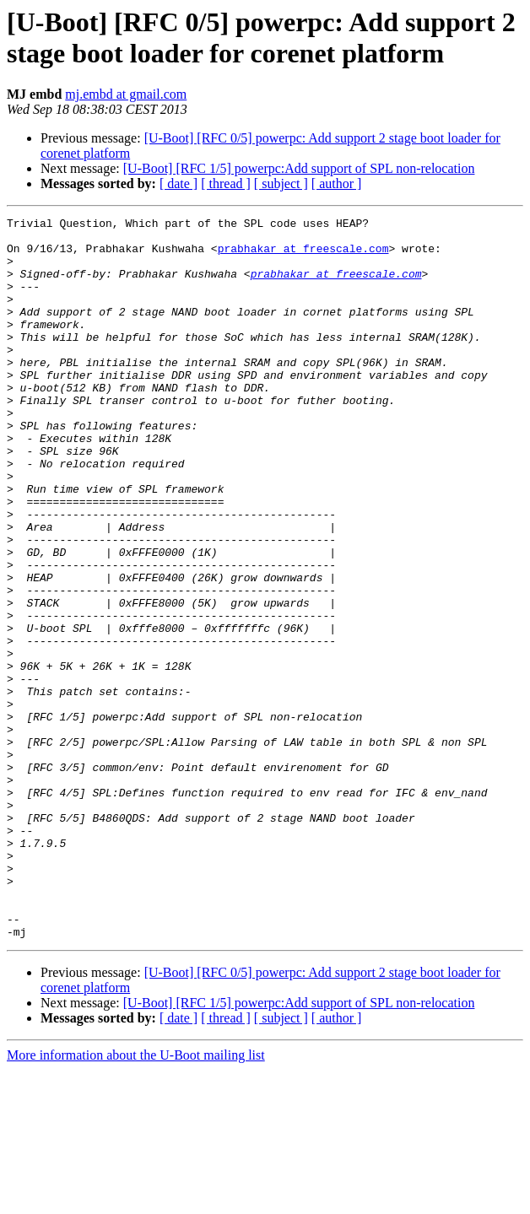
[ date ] (178, 183)
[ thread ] (226, 183)
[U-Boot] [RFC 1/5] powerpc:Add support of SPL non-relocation (299, 168)
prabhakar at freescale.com (303, 255)
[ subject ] (281, 183)
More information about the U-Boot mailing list (136, 1199)
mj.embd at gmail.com (126, 94)
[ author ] (336, 183)
